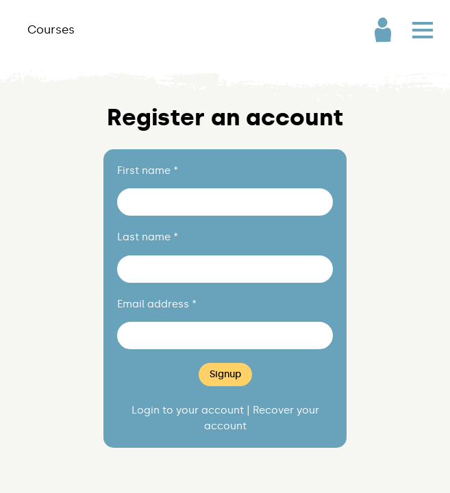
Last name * (147, 237)
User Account (383, 29)
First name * (147, 170)
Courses (51, 29)
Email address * (157, 304)
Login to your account (188, 410)
